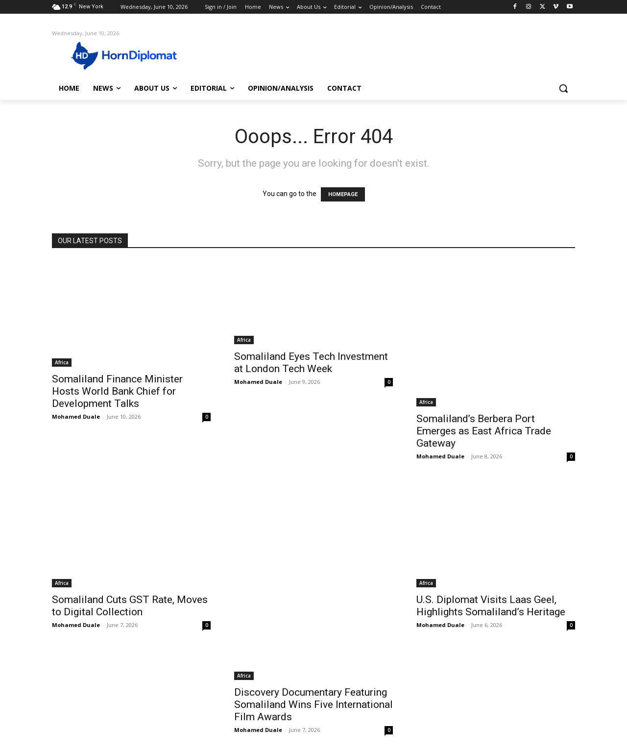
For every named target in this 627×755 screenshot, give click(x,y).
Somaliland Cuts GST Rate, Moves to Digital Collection (130, 606)
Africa (62, 362)
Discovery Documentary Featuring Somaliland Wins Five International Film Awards (313, 704)
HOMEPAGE (343, 194)
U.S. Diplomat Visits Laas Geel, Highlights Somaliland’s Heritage (490, 606)
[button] (563, 88)
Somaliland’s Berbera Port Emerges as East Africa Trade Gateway (483, 431)
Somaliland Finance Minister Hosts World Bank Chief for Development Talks (117, 391)
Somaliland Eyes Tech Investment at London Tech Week (311, 363)
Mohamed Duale (76, 416)
